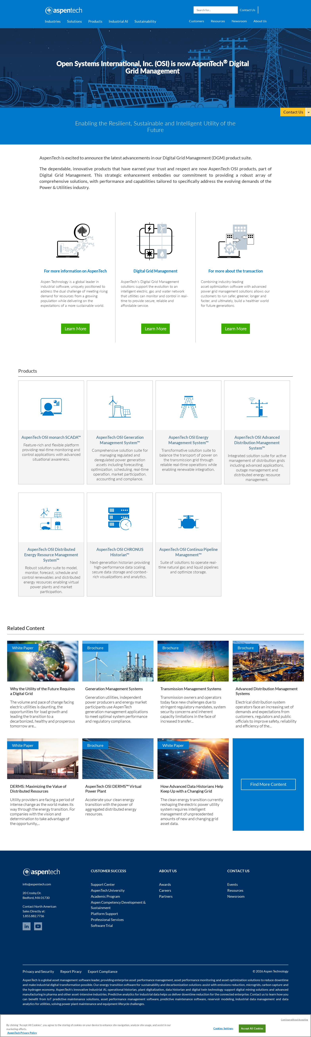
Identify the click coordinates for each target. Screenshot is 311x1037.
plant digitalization (151, 989)
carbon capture (272, 985)
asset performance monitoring (194, 980)
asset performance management (151, 980)
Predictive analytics (121, 994)
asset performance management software (130, 999)
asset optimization (234, 980)
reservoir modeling (221, 999)
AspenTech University (108, 890)
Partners (166, 896)
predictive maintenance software (182, 999)
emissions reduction (231, 985)
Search (234, 10)
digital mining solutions (252, 989)
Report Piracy (71, 971)
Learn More (75, 328)
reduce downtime (276, 980)
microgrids (253, 985)
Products (95, 21)
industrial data (149, 994)
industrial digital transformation (58, 985)
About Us (260, 21)
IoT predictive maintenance (66, 999)
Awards (165, 884)
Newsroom (239, 21)
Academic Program (105, 896)
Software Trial (102, 925)
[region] (155, 1025)
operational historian (122, 989)
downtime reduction (195, 994)
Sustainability (145, 21)
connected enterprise (234, 994)
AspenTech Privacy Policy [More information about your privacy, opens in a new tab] (22, 1032)
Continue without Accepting (294, 1019)
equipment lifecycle (116, 1004)
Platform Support (104, 913)
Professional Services (107, 919)
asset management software (71, 980)
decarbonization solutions (184, 985)
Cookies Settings (223, 1028)
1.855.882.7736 (33, 916)
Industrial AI (118, 21)
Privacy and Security (38, 971)
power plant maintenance (79, 1004)
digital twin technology (208, 989)
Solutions (74, 21)
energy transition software (118, 985)
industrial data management (255, 999)
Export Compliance (102, 971)
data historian (175, 989)
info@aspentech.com (37, 884)
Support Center (103, 884)
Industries (53, 21)
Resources (218, 21)
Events (232, 884)
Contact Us (247, 10)
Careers (165, 890)
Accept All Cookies (252, 1028)
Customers (196, 21)
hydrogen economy (41, 989)
